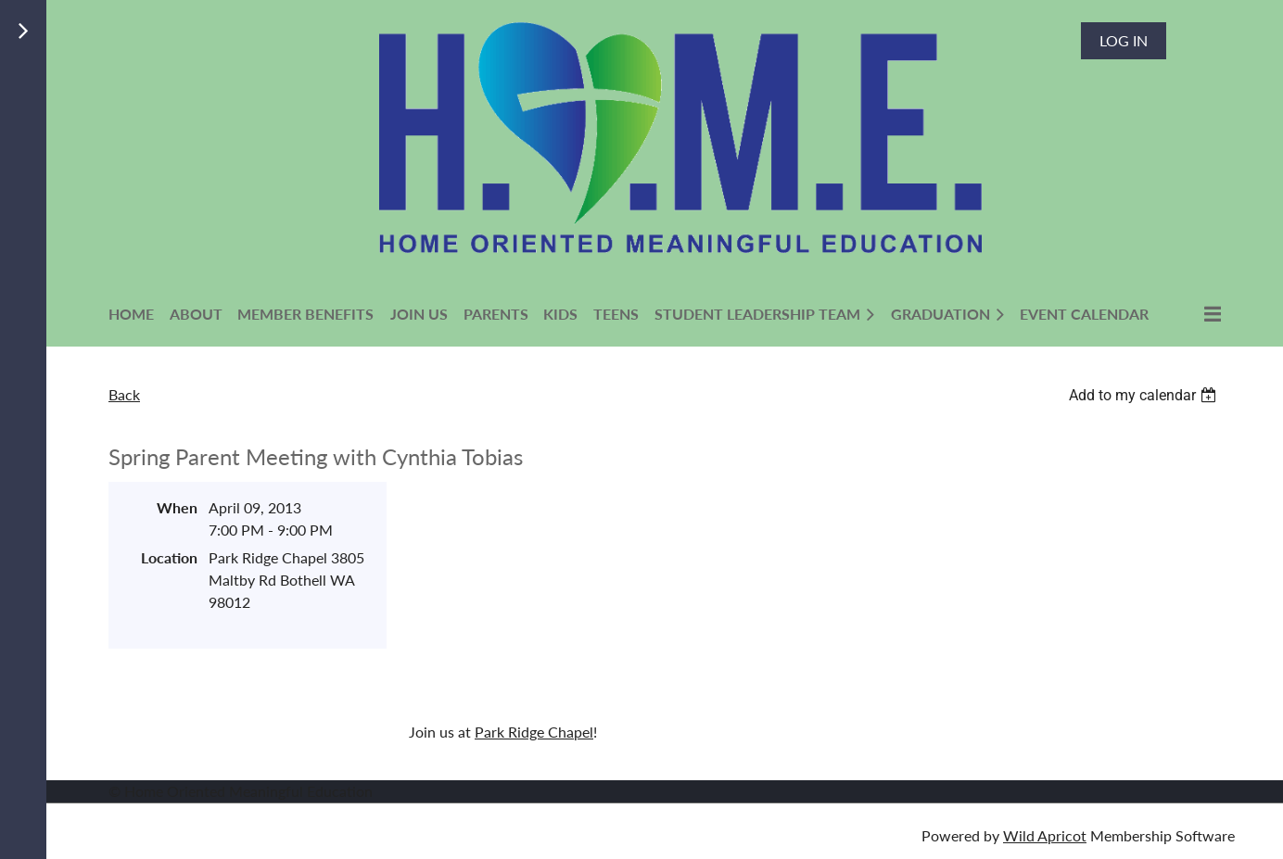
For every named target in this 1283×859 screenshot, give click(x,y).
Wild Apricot (1044, 835)
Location (169, 557)
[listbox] (1145, 395)
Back (124, 394)
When (177, 507)
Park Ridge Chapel (534, 731)
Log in (1123, 40)
